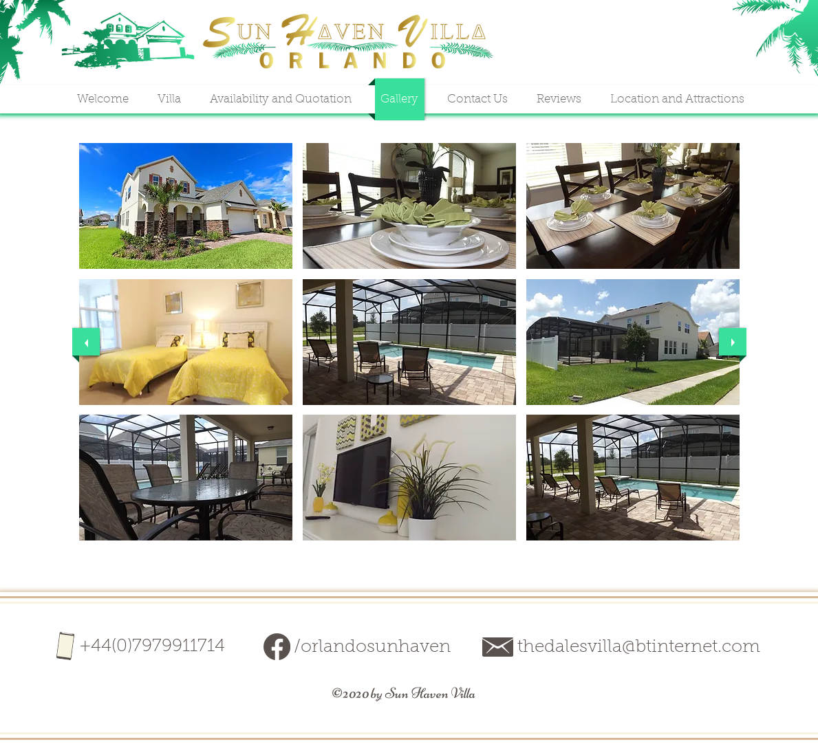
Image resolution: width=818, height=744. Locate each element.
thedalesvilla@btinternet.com (638, 648)
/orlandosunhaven (372, 648)
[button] (185, 206)
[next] (732, 341)
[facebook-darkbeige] (276, 646)
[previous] (86, 341)
